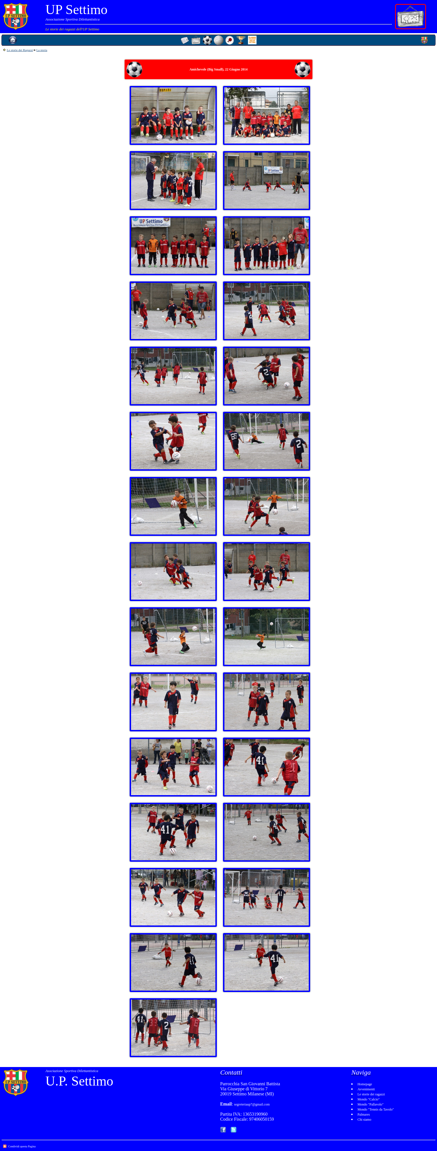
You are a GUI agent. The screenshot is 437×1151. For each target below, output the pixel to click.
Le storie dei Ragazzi (20, 50)
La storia (41, 50)
